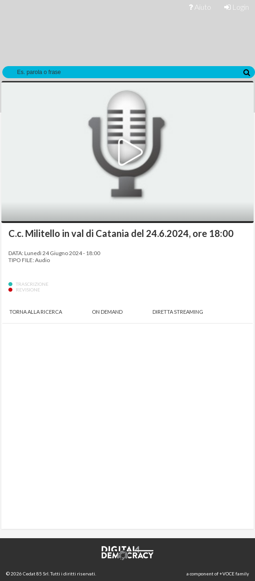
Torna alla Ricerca (35, 312)
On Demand (107, 312)
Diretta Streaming (177, 312)
